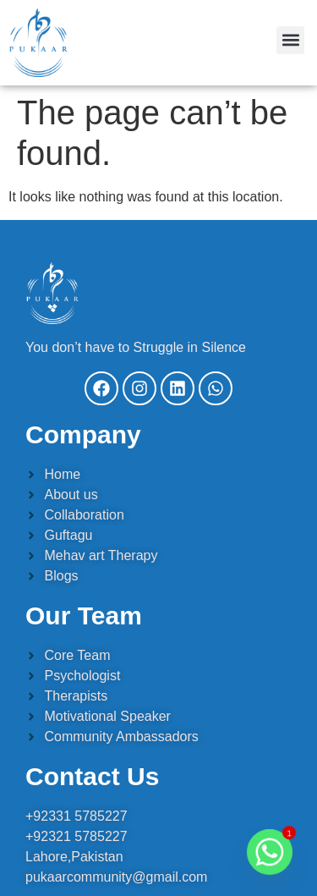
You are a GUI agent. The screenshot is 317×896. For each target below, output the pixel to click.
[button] (290, 40)
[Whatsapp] (269, 852)
